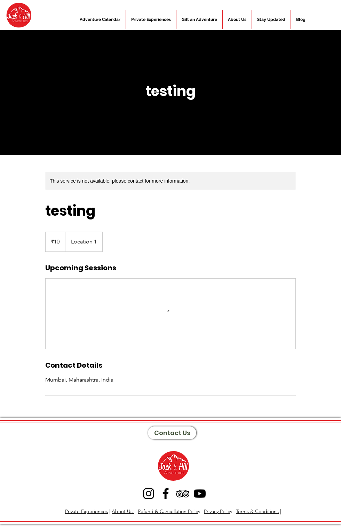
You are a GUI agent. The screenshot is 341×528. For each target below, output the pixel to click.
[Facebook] (165, 493)
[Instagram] (148, 493)
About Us (123, 511)
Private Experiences (86, 511)
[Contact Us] (172, 432)
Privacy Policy (218, 511)
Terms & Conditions (257, 511)
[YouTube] (199, 493)
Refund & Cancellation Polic (168, 511)
